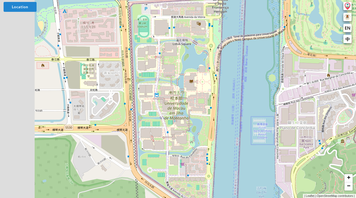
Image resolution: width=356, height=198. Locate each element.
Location (20, 6)
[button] (348, 178)
